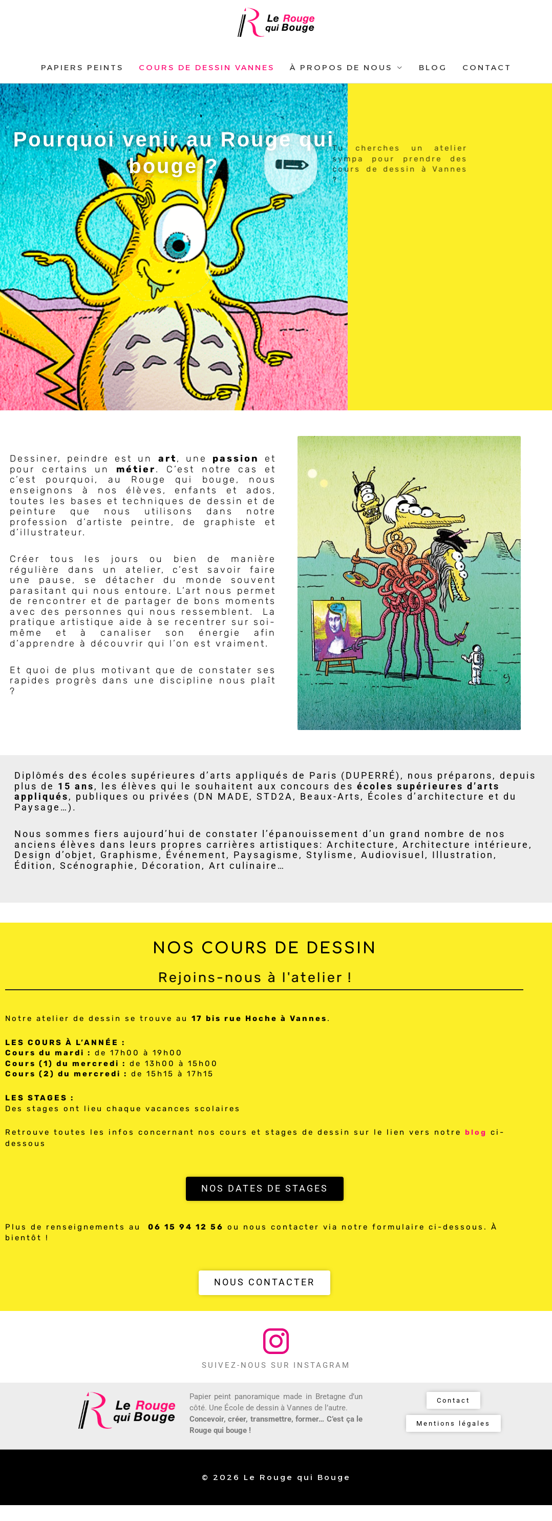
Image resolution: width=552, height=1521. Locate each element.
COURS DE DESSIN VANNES (206, 84)
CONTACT (487, 84)
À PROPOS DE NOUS (341, 84)
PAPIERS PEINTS (82, 84)
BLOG (433, 84)
